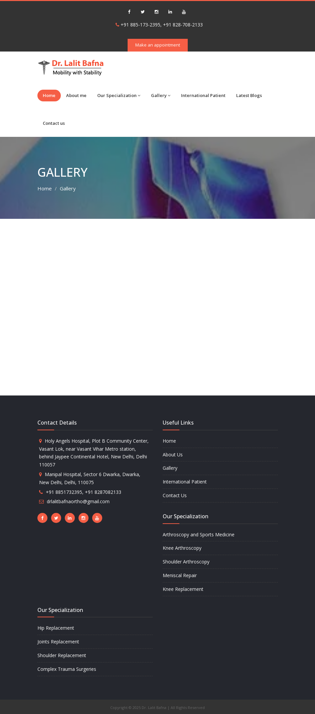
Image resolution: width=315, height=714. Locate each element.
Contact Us (175, 495)
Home (49, 95)
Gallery (160, 95)
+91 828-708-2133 (183, 24)
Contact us (54, 123)
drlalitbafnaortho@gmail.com (78, 501)
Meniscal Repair (180, 575)
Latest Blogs (249, 95)
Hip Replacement (55, 628)
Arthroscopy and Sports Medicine (198, 534)
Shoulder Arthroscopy (186, 561)
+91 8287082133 (103, 492)
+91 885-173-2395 (140, 24)
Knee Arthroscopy (182, 548)
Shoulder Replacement (61, 655)
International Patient (203, 95)
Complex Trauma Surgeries (66, 669)
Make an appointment (157, 45)
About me (76, 95)
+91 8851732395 (64, 492)
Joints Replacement (58, 641)
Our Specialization (118, 95)
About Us (173, 454)
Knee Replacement (183, 589)
